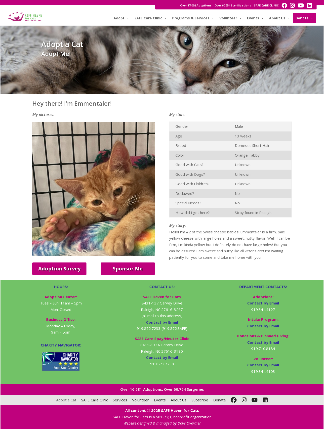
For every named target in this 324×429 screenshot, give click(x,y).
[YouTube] (254, 400)
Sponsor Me (128, 268)
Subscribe (200, 399)
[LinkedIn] (265, 400)
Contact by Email (263, 302)
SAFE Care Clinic (150, 18)
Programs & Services (193, 18)
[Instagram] (244, 400)
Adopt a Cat (66, 399)
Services (120, 399)
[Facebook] (233, 400)
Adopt (121, 18)
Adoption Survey (59, 268)
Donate (304, 18)
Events (255, 18)
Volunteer (230, 18)
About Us (279, 18)
